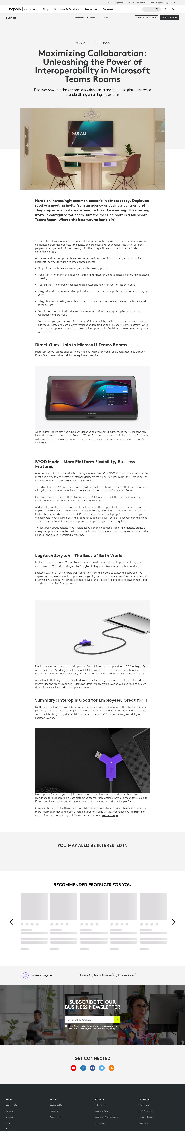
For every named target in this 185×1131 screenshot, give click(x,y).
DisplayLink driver (82, 680)
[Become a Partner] (102, 1111)
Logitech (107, 2)
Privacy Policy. (109, 1028)
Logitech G (119, 2)
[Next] (173, 922)
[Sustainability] (56, 1105)
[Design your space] (146, 17)
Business (130, 2)
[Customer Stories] (126, 975)
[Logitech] (24, 8)
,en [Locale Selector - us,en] (172, 3)
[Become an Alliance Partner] (106, 1117)
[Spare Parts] (143, 1123)
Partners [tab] (108, 9)
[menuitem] (79, 17)
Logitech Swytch (92, 566)
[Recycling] (54, 1111)
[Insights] (84, 975)
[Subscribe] (117, 1019)
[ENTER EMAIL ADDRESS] (89, 1019)
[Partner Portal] (100, 1123)
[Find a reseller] (100, 1105)
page (137, 811)
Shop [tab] (45, 9)
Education (141, 2)
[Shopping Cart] (173, 9)
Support (159, 3)
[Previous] (11, 922)
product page (109, 815)
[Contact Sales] (169, 17)
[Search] (151, 9)
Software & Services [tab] (66, 9)
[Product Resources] (103, 975)
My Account (165, 9)
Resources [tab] (91, 9)
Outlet (151, 2)
